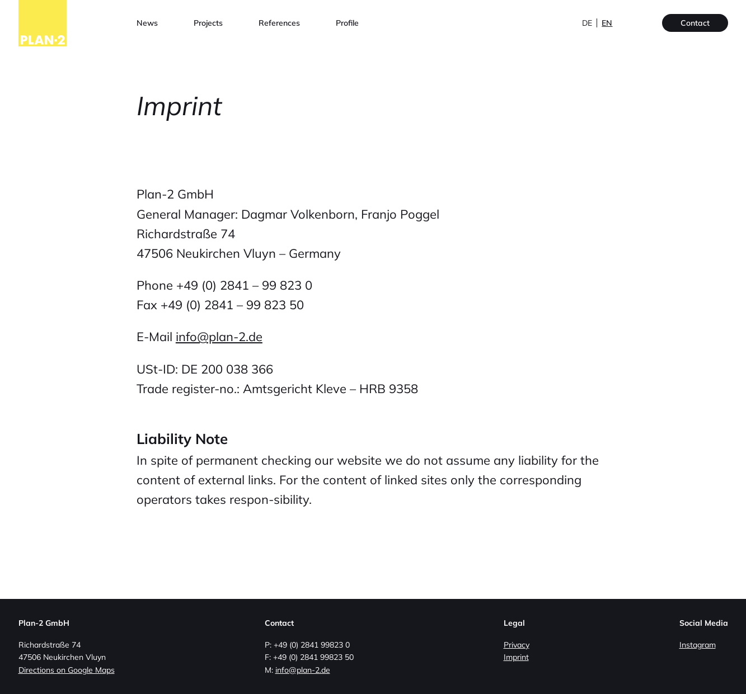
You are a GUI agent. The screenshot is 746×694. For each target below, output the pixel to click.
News (147, 23)
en (607, 23)
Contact (695, 23)
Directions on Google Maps (66, 670)
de (587, 23)
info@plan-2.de (219, 336)
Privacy (516, 645)
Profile (347, 23)
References (279, 23)
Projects (208, 23)
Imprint (516, 657)
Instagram (697, 645)
